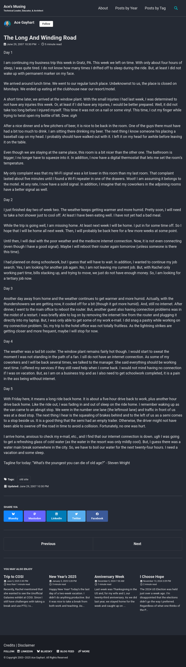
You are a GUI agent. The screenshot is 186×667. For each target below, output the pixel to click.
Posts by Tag (154, 8)
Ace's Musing (24, 8)
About (102, 8)
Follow (46, 24)
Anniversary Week (109, 578)
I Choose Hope (152, 578)
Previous (48, 545)
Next (137, 545)
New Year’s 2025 (62, 578)
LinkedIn (25, 651)
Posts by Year (126, 8)
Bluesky (45, 651)
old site (23, 485)
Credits (9, 646)
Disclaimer (26, 646)
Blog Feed (66, 651)
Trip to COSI (14, 578)
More (85, 651)
